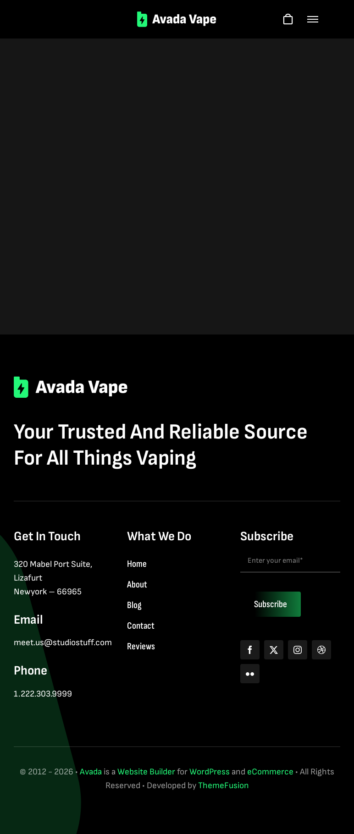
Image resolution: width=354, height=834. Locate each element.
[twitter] (273, 649)
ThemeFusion (223, 785)
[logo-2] (177, 16)
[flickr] (250, 673)
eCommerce (270, 772)
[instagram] (297, 649)
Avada (91, 772)
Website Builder (146, 772)
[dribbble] (321, 649)
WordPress (209, 772)
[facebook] (250, 649)
